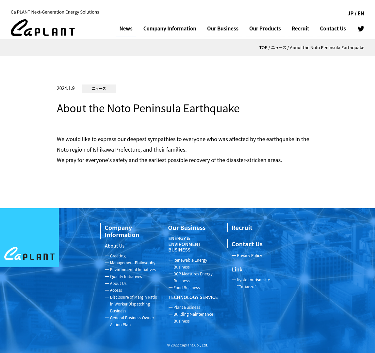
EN (361, 13)
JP (351, 13)
